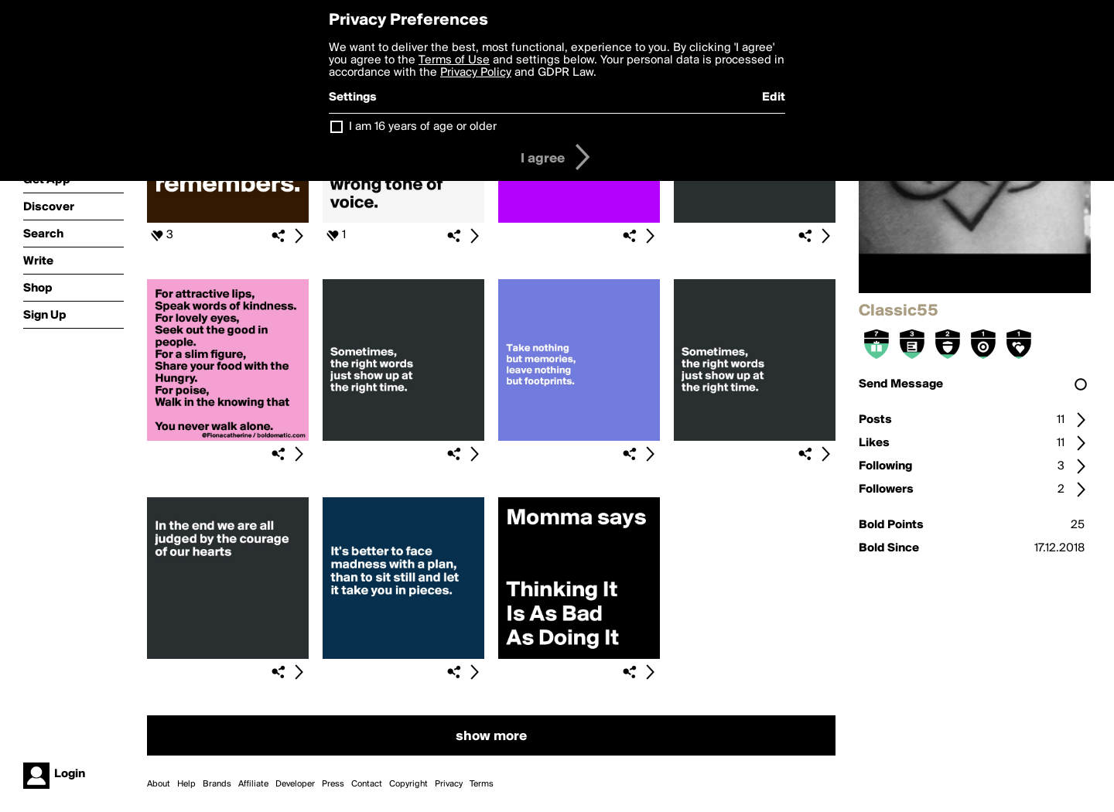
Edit (773, 97)
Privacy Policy (475, 73)
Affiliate (253, 784)
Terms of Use (454, 60)
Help (186, 784)
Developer (295, 784)
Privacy (449, 784)
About (158, 784)
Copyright (408, 784)
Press (333, 784)
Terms (482, 784)
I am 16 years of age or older (423, 127)
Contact (366, 784)
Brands (217, 784)
